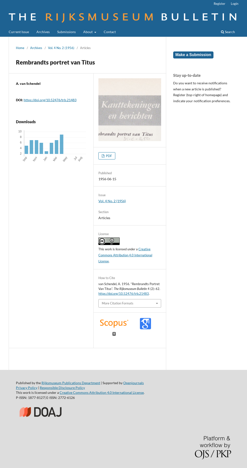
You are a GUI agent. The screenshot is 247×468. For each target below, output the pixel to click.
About (88, 32)
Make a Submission (193, 55)
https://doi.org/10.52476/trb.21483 (50, 100)
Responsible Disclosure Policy (62, 388)
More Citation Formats (117, 303)
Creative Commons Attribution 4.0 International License (125, 255)
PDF (108, 156)
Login (234, 4)
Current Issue (19, 32)
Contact (110, 32)
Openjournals (133, 383)
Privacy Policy (26, 388)
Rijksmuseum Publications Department (70, 383)
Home (20, 48)
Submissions (66, 32)
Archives (43, 32)
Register (219, 4)
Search (228, 32)
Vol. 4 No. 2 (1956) (61, 48)
